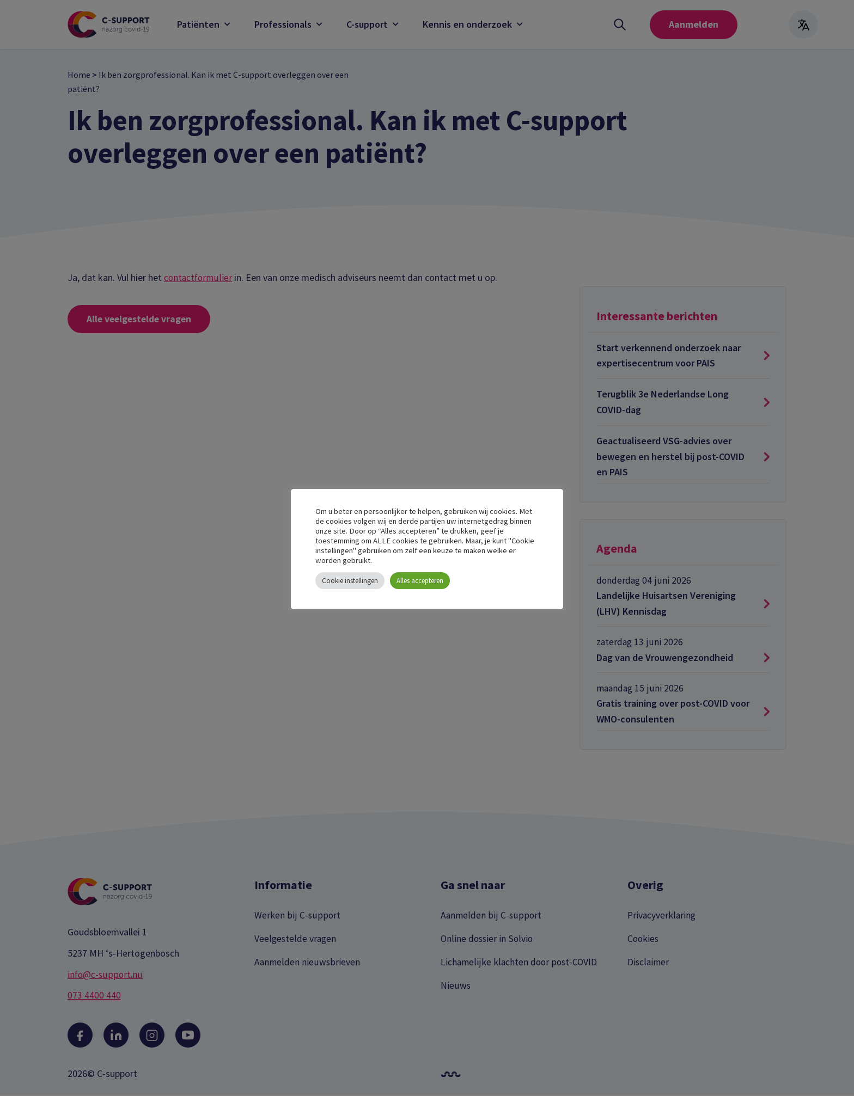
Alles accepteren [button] (419, 580)
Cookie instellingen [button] (350, 580)
